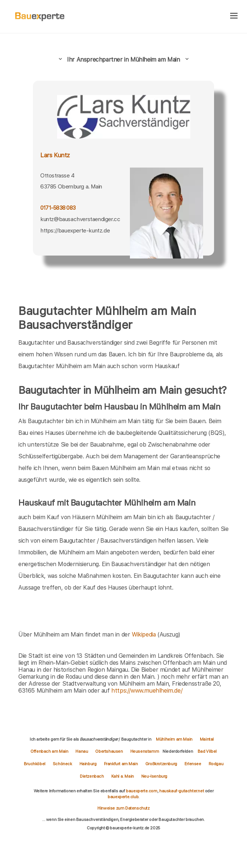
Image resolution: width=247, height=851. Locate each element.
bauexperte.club (123, 796)
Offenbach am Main (49, 751)
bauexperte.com (141, 790)
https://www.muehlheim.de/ (146, 690)
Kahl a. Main (122, 776)
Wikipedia (144, 634)
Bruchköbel (34, 763)
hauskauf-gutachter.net (181, 790)
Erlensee (192, 763)
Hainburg (88, 763)
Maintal (207, 739)
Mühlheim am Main (174, 739)
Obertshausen (109, 751)
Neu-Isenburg (154, 776)
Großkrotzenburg (161, 763)
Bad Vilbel (207, 751)
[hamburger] (234, 16)
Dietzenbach (92, 776)
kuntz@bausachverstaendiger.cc (80, 219)
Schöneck (62, 763)
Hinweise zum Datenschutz (123, 808)
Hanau (81, 751)
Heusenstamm (144, 751)
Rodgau (216, 763)
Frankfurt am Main (121, 763)
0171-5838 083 (57, 208)
